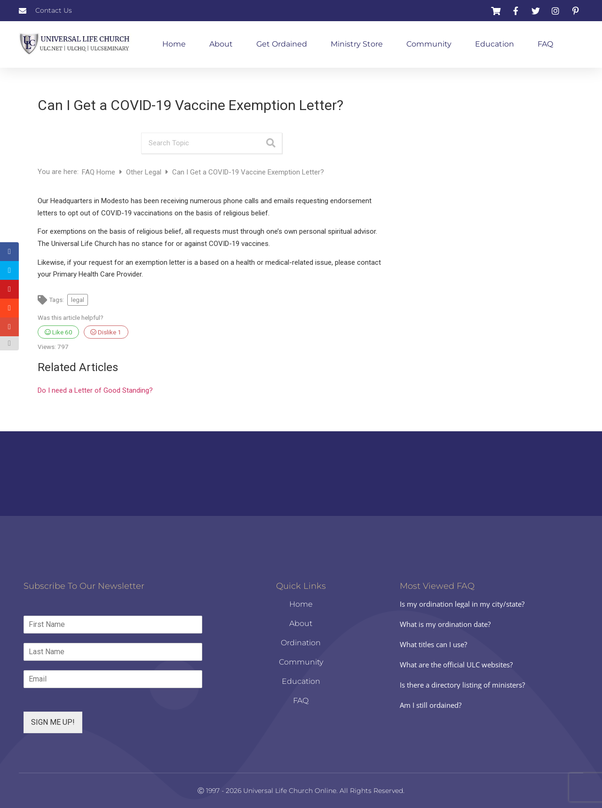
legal (77, 299)
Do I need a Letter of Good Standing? (95, 390)
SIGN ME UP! (53, 722)
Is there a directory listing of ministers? (462, 684)
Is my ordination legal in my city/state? (462, 604)
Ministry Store (357, 44)
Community (429, 44)
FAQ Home (99, 172)
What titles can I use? (433, 644)
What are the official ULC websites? (456, 664)
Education (494, 44)
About (221, 44)
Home (174, 44)
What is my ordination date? (445, 624)
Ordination (301, 642)
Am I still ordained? (430, 705)
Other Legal (144, 172)
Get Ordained (281, 44)
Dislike (105, 332)
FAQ (545, 44)
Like (58, 332)
